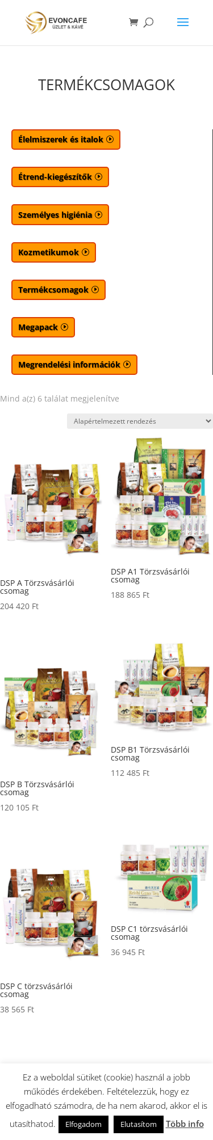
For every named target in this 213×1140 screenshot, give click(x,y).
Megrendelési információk (69, 364)
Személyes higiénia (55, 214)
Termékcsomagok (53, 289)
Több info (185, 1123)
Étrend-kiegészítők (55, 176)
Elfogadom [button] (83, 1124)
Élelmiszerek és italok (60, 139)
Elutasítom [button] (138, 1124)
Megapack (38, 327)
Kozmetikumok (48, 252)
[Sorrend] (140, 421)
